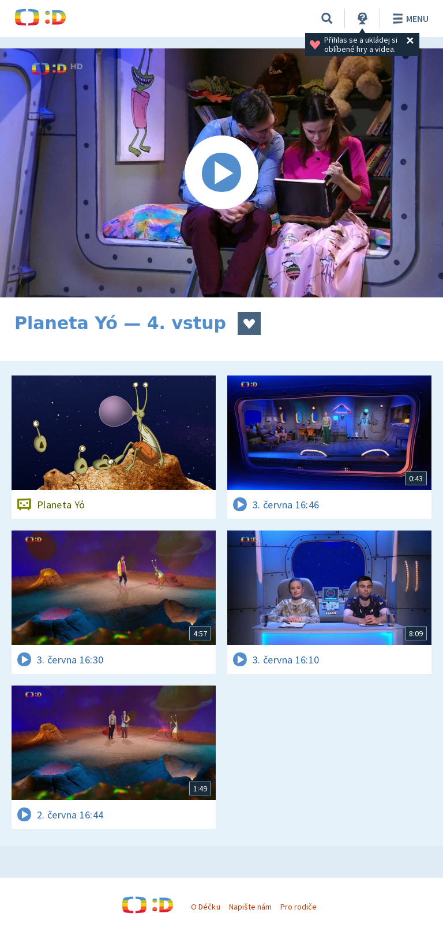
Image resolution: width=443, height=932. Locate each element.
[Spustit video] (221, 172)
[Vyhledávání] (327, 18)
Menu (409, 18)
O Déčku (205, 906)
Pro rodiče (298, 906)
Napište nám (250, 906)
